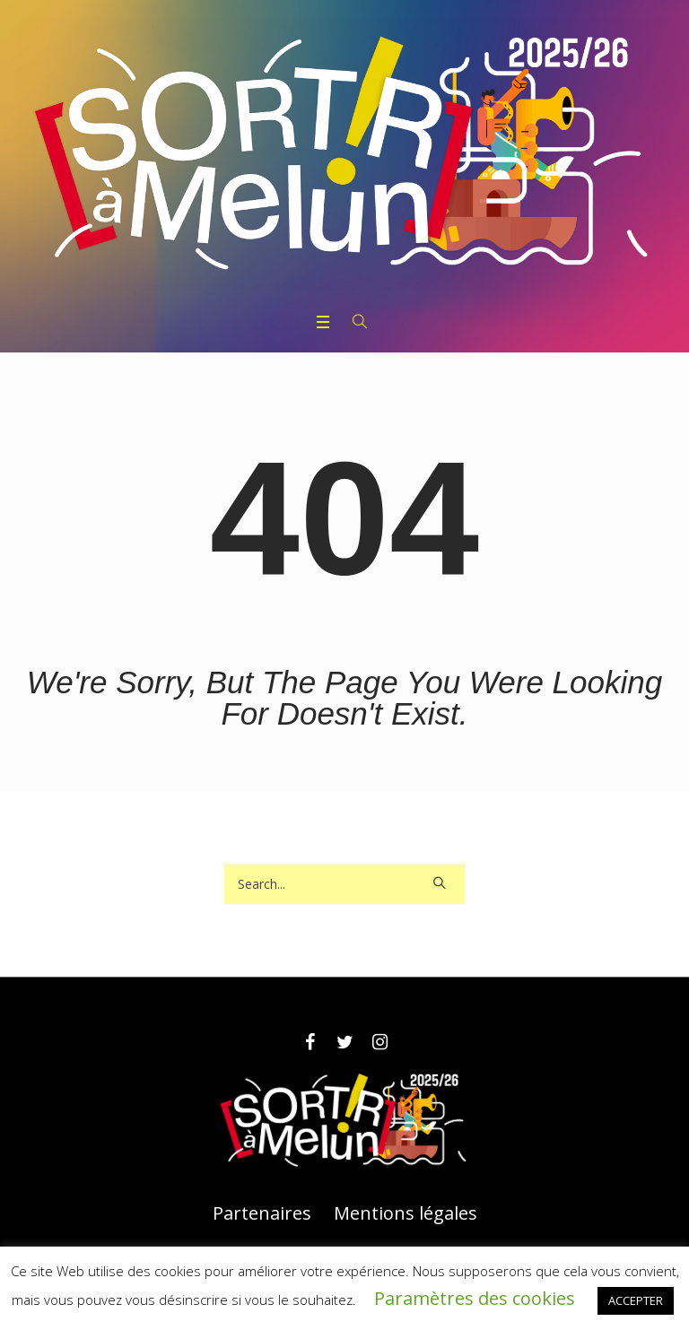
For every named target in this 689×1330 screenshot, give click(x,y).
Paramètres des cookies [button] (474, 1298)
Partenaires (262, 1213)
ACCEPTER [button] (635, 1300)
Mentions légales (405, 1213)
